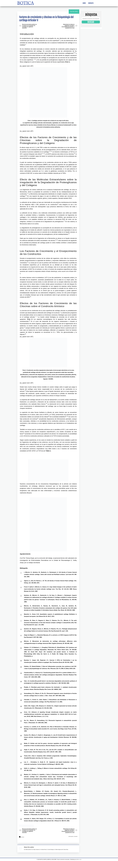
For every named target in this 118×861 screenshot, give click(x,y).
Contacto (90, 3)
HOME (84, 3)
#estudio (75, 836)
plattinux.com (78, 859)
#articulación (71, 836)
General (22, 837)
